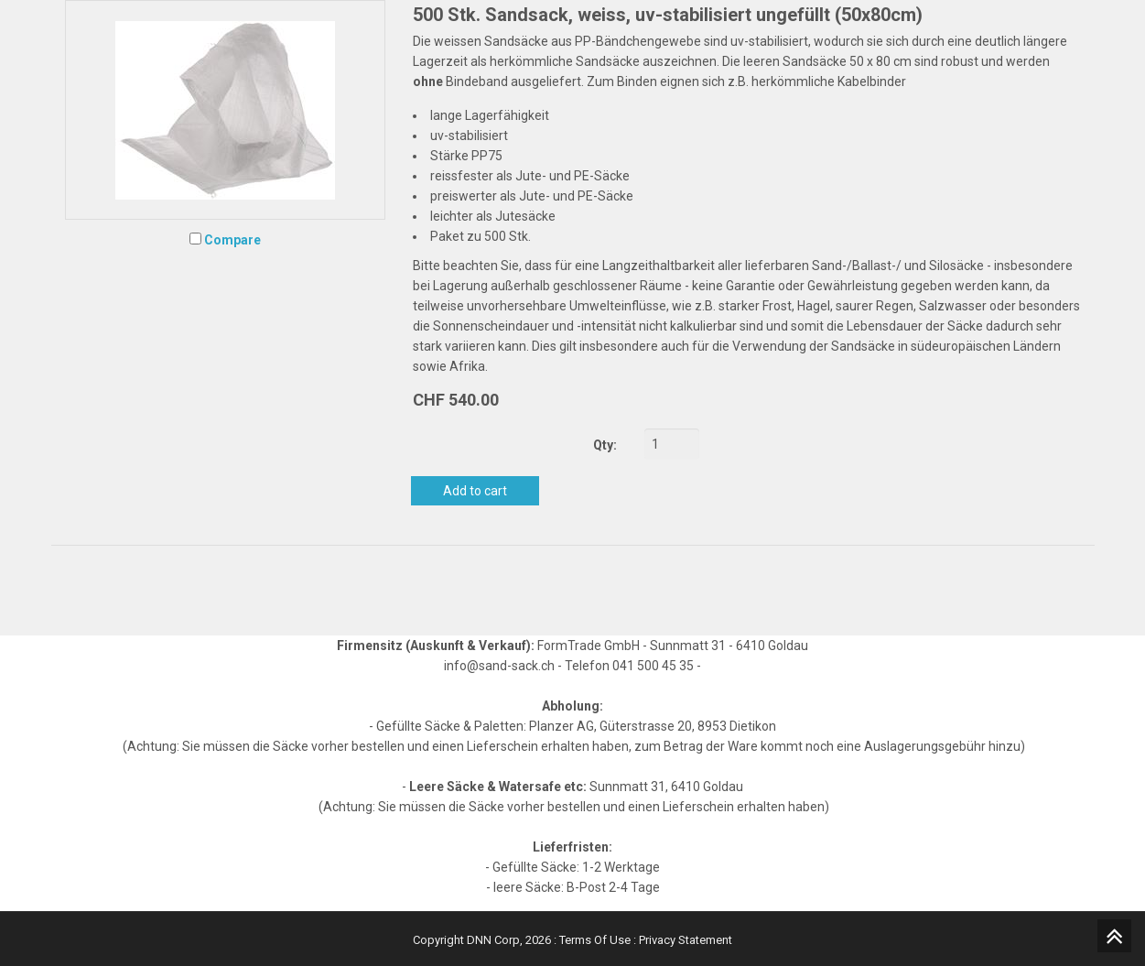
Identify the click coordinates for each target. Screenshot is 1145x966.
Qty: (605, 445)
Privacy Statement (685, 940)
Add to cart (475, 490)
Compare (232, 240)
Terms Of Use (595, 940)
